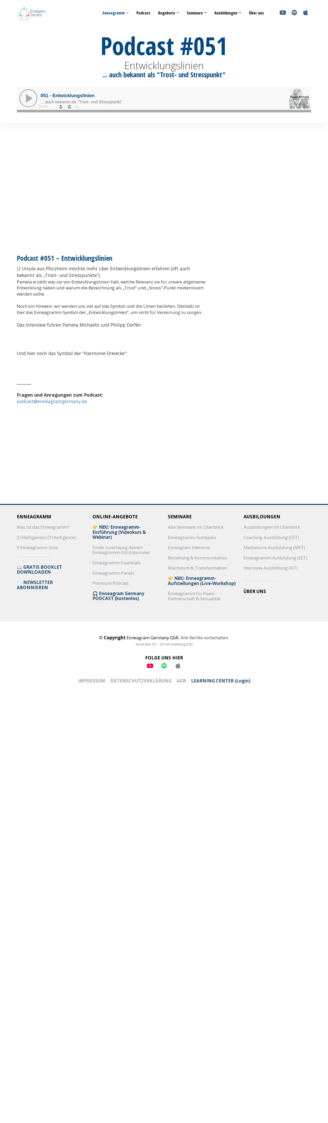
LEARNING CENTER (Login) (220, 680)
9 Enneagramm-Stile (37, 547)
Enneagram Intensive (189, 547)
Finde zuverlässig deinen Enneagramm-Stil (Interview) (121, 550)
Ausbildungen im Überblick (272, 527)
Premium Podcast (110, 583)
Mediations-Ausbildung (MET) (274, 547)
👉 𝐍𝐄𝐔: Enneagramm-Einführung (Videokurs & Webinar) (119, 532)
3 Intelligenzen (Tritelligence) (46, 537)
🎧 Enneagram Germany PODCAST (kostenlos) (118, 596)
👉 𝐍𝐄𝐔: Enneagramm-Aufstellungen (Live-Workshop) (202, 581)
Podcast (143, 13)
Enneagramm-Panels (113, 573)
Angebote (166, 13)
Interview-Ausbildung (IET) (271, 568)
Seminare (195, 13)
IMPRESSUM (91, 680)
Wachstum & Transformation (197, 568)
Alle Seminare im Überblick (195, 527)
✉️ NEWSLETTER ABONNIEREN (35, 585)
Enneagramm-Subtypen (192, 537)
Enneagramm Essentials (116, 562)
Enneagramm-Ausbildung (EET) (275, 557)
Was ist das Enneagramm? (43, 527)
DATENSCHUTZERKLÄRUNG (140, 680)
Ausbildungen (225, 13)
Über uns (256, 13)
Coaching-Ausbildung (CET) (271, 537)
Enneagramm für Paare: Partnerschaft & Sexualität (194, 596)
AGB (181, 680)
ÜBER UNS (255, 591)
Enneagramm (114, 13)
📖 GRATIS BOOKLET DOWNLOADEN (39, 570)
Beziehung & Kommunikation (197, 557)
